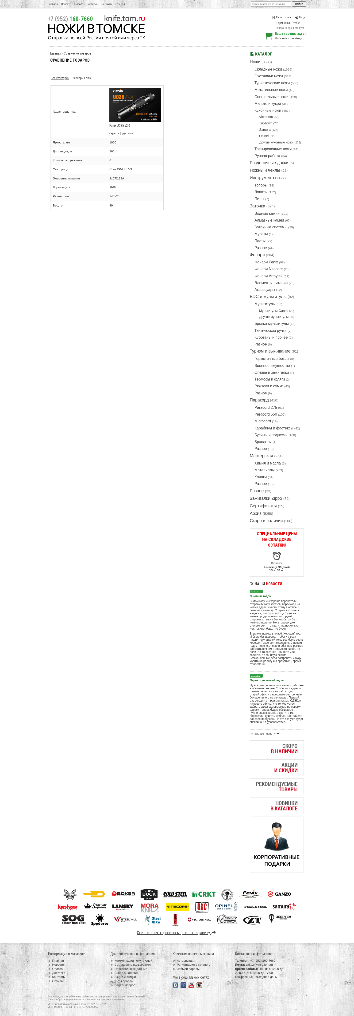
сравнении (284, 23)
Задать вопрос (122, 985)
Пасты (260, 241)
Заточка (257, 206)
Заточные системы (270, 227)
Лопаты (260, 192)
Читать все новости (265, 733)
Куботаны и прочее (271, 337)
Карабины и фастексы (273, 428)
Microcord (262, 421)
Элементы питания (271, 283)
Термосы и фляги (269, 379)
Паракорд (259, 400)
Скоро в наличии (266, 520)
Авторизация (184, 960)
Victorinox (266, 117)
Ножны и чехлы (265, 170)
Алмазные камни (269, 220)
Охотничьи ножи (268, 76)
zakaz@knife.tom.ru (259, 964)
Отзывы (120, 4)
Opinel (264, 136)
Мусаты (261, 234)
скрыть (114, 133)
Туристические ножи (272, 83)
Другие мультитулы (274, 317)
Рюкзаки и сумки (268, 386)
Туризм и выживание (270, 351)
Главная (53, 4)
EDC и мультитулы (268, 296)
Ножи (255, 62)
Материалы (264, 470)
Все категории (60, 78)
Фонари (257, 254)
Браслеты (263, 442)
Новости (66, 4)
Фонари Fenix (266, 262)
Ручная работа (267, 156)
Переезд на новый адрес (267, 680)
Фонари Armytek (268, 276)
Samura (265, 129)
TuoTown (265, 123)
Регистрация (281, 17)
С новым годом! (261, 596)
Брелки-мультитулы (271, 323)
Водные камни (267, 213)
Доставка (92, 4)
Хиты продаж (121, 981)
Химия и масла (267, 463)
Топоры (260, 185)
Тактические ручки (270, 331)
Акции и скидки (123, 977)
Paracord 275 (265, 407)
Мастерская (261, 455)
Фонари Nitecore (268, 269)
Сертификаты (263, 506)
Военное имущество (272, 366)
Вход (300, 17)
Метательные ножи (271, 90)
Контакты (106, 4)
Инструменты (263, 177)
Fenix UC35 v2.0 (119, 125)
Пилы (259, 199)
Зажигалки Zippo (266, 498)
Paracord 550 (265, 414)
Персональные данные (128, 969)
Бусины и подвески (271, 435)
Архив (256, 513)
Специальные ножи (271, 97)
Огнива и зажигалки (271, 372)
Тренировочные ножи (273, 149)
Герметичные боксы (271, 359)
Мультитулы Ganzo (273, 311)
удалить (127, 133)
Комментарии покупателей (131, 960)
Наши (266, 584)
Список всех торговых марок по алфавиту (177, 932)
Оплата (78, 4)
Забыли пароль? (186, 969)
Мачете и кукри (267, 104)
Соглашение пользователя (131, 964)
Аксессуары (264, 290)
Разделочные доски (269, 162)
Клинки (260, 477)
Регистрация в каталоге (191, 964)
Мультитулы (265, 304)
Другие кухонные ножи (276, 142)
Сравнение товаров (77, 53)
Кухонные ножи (267, 110)
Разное (260, 248)
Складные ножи (268, 69)
